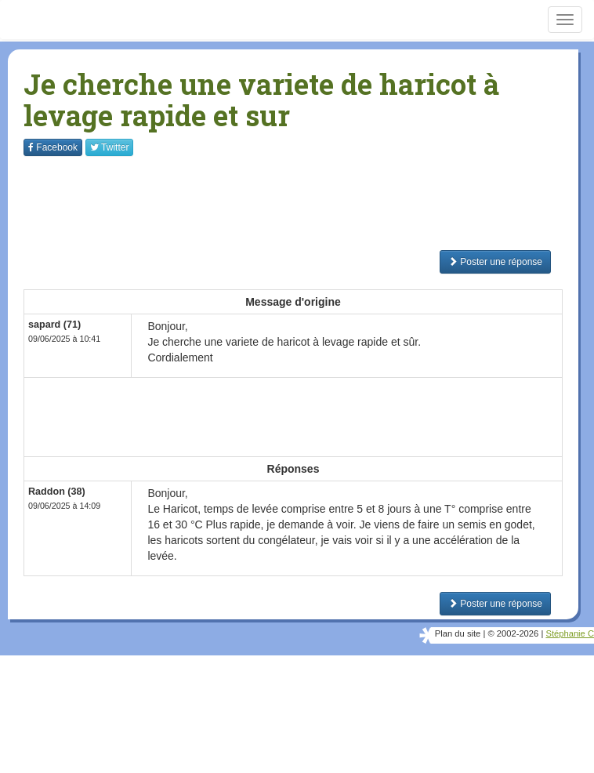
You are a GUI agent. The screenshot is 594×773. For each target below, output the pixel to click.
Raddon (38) (56, 491)
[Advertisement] (309, 203)
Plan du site (457, 633)
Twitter (109, 147)
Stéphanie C (569, 633)
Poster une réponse (495, 261)
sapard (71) (54, 324)
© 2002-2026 (512, 633)
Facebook (53, 147)
